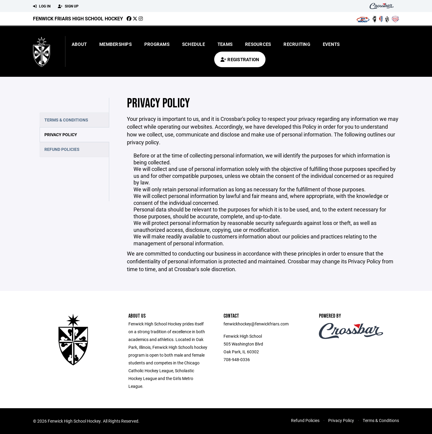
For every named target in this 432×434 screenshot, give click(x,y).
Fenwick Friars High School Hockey (78, 18)
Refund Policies (62, 149)
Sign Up (68, 6)
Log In (41, 6)
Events (331, 44)
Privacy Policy (60, 134)
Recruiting (297, 44)
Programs (157, 44)
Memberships (115, 44)
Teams (225, 44)
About (79, 44)
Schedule (193, 44)
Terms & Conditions (66, 120)
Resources (258, 44)
